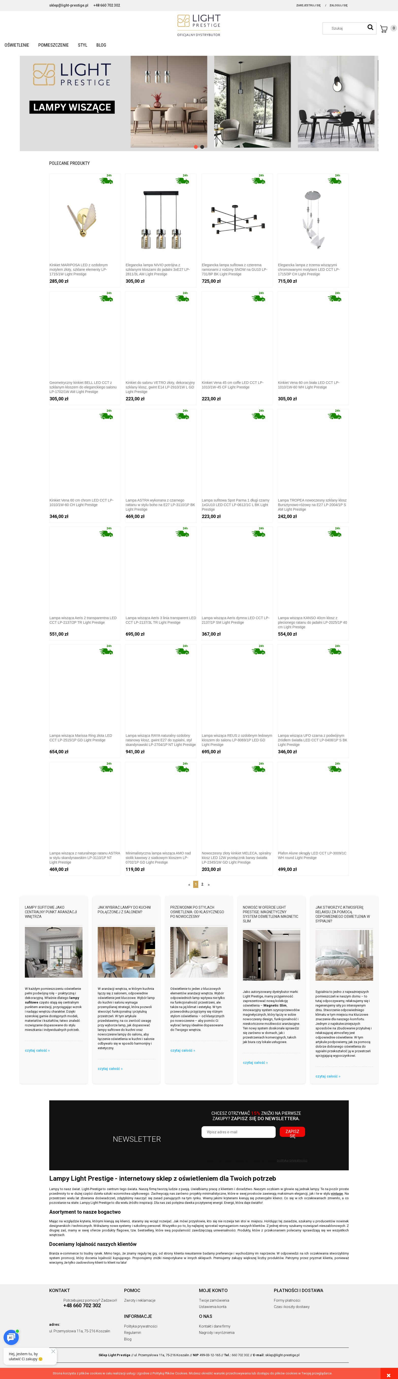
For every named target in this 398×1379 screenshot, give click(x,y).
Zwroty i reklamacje (139, 1300)
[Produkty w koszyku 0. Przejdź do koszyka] (388, 28)
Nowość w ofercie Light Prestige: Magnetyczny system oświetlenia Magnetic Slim (270, 914)
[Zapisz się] (292, 1132)
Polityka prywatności (140, 1326)
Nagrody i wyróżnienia (217, 1333)
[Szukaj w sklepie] (352, 28)
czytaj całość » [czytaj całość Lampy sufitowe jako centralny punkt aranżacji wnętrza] (37, 1050)
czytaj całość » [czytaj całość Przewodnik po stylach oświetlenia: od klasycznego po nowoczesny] (182, 1050)
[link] (199, 101)
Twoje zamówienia (214, 1300)
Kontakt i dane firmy (214, 1326)
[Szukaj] (370, 27)
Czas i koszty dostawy (292, 1307)
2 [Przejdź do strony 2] (202, 884)
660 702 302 (240, 1355)
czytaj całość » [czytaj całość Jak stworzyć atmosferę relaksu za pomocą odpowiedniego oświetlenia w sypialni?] (328, 1076)
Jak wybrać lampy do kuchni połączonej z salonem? (124, 909)
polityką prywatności (292, 1160)
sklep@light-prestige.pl (68, 5)
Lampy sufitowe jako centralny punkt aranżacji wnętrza (51, 912)
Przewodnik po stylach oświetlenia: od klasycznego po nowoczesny (197, 912)
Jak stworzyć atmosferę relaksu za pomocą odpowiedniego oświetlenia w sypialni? (343, 914)
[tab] (196, 147)
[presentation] (237, 1148)
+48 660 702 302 (106, 5)
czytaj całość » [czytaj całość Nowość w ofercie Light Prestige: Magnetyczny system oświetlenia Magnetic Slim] (255, 1063)
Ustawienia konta (212, 1307)
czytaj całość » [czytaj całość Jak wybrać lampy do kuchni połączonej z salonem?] (110, 1069)
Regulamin (132, 1333)
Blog (127, 1339)
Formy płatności (287, 1300)
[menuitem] (17, 45)
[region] (199, 101)
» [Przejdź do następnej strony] (209, 885)
